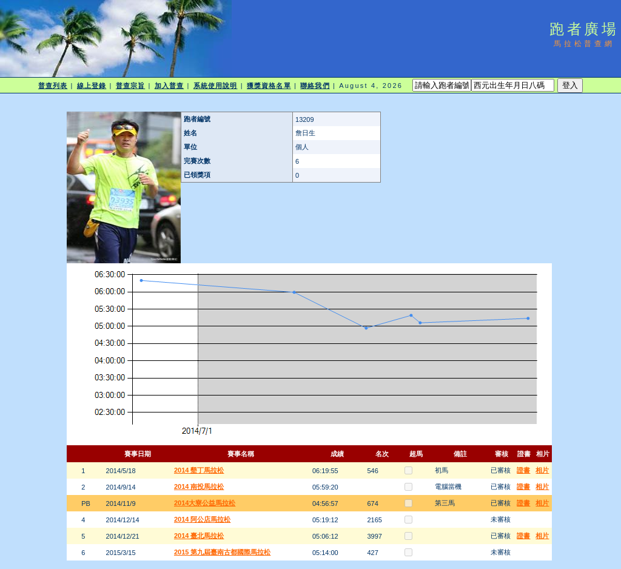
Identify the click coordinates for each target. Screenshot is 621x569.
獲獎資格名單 (269, 85)
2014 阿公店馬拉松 (202, 519)
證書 (523, 470)
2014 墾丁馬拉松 (199, 470)
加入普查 (169, 85)
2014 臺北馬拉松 (199, 535)
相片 (542, 470)
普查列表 (52, 85)
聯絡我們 (314, 85)
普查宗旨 (130, 85)
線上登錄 (91, 85)
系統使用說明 (215, 85)
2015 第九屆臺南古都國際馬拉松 (222, 552)
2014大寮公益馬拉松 (204, 503)
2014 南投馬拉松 (199, 486)
